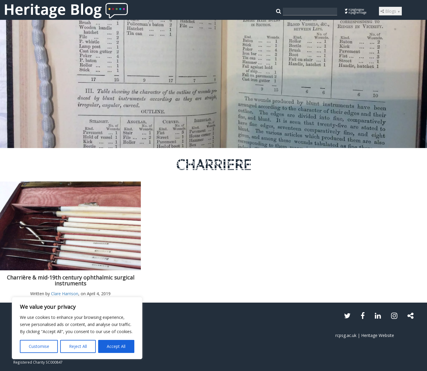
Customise (39, 346)
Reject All (78, 346)
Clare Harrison (64, 293)
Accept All (116, 346)
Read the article (214, 209)
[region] (77, 328)
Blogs (390, 11)
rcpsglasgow (354, 9)
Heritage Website (377, 335)
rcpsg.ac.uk (345, 335)
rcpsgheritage (356, 12)
